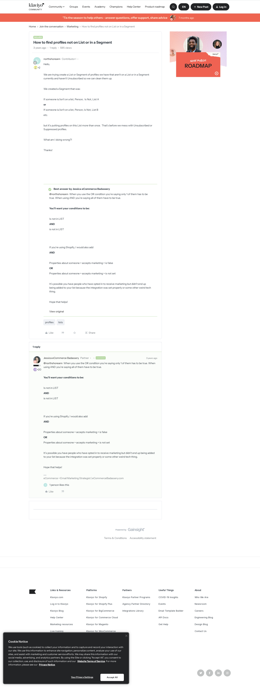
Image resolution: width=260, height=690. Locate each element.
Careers (199, 610)
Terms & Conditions (115, 538)
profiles (49, 322)
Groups (74, 6)
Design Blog (201, 624)
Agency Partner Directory (136, 604)
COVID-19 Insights (168, 597)
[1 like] (56, 485)
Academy (99, 6)
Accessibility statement (143, 538)
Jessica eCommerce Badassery (61, 358)
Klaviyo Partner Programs (136, 597)
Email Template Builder (171, 610)
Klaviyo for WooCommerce (101, 631)
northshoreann (52, 59)
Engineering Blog (204, 617)
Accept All (112, 677)
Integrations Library (133, 610)
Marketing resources (61, 624)
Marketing (72, 26)
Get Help (163, 624)
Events (86, 6)
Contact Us (201, 631)
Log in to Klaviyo (59, 604)
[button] (183, 6)
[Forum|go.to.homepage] (36, 6)
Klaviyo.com (56, 597)
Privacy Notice (47, 664)
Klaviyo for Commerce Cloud (102, 617)
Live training (56, 631)
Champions (116, 6)
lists (60, 322)
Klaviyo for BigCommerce (100, 610)
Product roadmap (155, 6)
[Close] (126, 636)
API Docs (163, 617)
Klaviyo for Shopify (96, 597)
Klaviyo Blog (57, 610)
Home (32, 26)
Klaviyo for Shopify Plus (99, 604)
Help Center (134, 6)
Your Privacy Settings (82, 677)
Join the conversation (51, 26)
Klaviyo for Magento (97, 624)
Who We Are (201, 597)
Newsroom (201, 604)
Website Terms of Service (91, 661)
